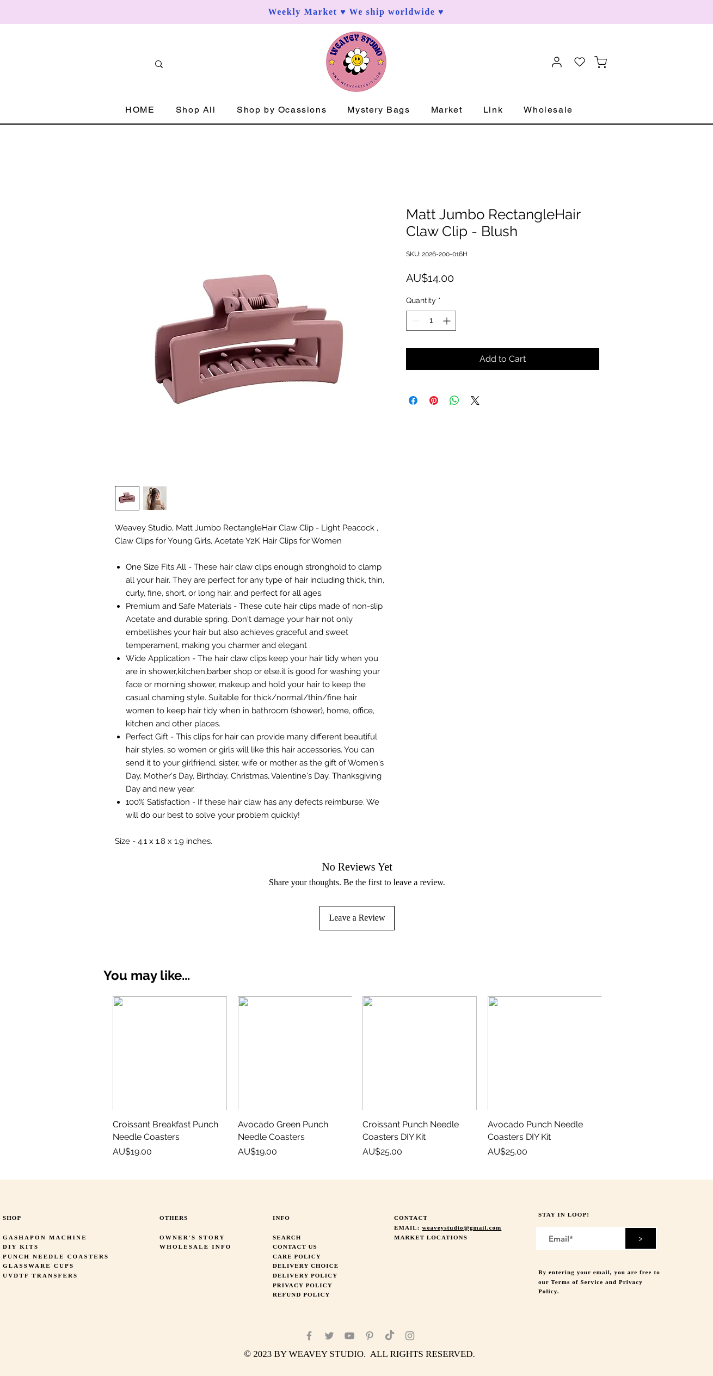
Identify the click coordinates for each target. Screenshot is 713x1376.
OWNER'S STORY (192, 1237)
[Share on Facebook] (413, 400)
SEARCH (287, 1237)
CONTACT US (295, 1246)
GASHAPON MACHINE (45, 1237)
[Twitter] (329, 1336)
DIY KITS (21, 1246)
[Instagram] (410, 1336)
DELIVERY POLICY (305, 1275)
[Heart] (579, 62)
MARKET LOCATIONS (431, 1237)
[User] (557, 62)
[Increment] (447, 320)
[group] (357, 1083)
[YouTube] (349, 1336)
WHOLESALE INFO (195, 1246)
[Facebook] (309, 1336)
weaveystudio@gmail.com (461, 1227)
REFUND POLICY (301, 1294)
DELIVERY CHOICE (306, 1265)
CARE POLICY (297, 1256)
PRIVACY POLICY (303, 1285)
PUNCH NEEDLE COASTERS (56, 1256)
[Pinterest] (370, 1336)
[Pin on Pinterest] (433, 400)
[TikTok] (390, 1336)
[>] (640, 1238)
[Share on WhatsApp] (454, 400)
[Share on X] (475, 400)
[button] (196, 110)
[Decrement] (414, 320)
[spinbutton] (431, 320)
